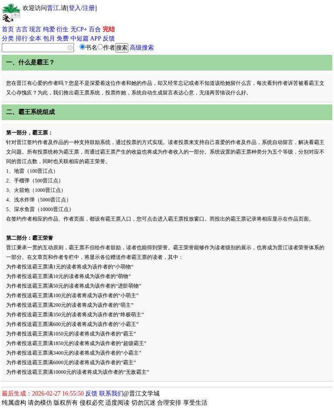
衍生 (63, 29)
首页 (8, 29)
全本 (35, 38)
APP (95, 38)
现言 (35, 29)
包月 (49, 38)
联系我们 (111, 393)
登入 (75, 8)
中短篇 (79, 38)
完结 (109, 29)
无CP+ (78, 29)
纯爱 (49, 29)
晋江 (53, 8)
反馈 (109, 38)
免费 (63, 38)
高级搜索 (142, 47)
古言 (22, 29)
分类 (8, 38)
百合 (95, 29)
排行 (22, 38)
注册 (89, 8)
